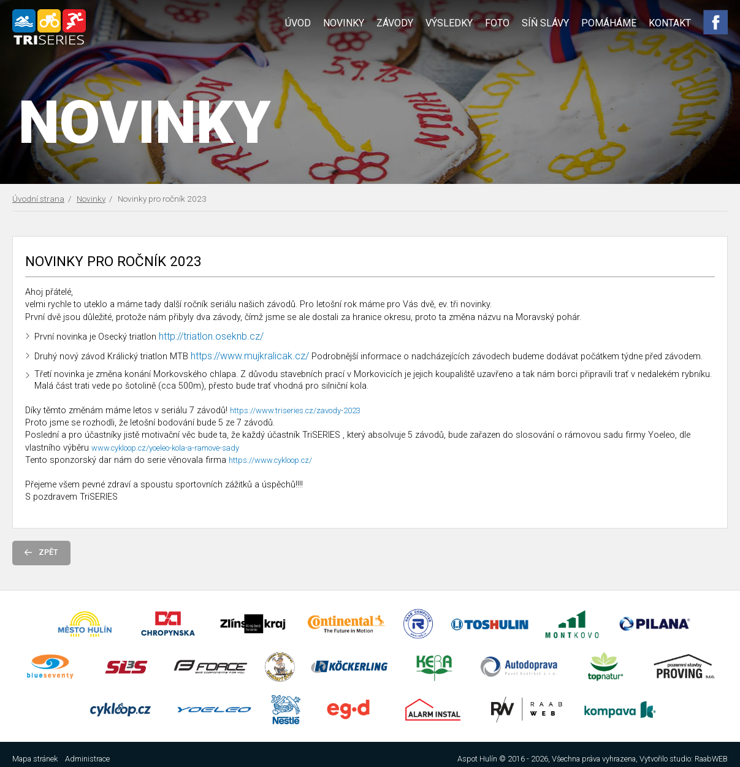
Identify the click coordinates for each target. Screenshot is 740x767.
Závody (394, 23)
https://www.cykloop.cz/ (270, 460)
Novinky (343, 23)
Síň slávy (545, 23)
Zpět (41, 552)
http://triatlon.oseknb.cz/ (211, 336)
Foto (497, 23)
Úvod (298, 23)
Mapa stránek (35, 758)
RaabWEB (711, 758)
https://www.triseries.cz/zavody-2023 (295, 410)
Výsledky (449, 23)
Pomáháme (608, 23)
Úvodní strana (38, 199)
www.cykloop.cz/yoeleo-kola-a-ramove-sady (165, 447)
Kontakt (670, 23)
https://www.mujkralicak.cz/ (250, 356)
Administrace (87, 758)
